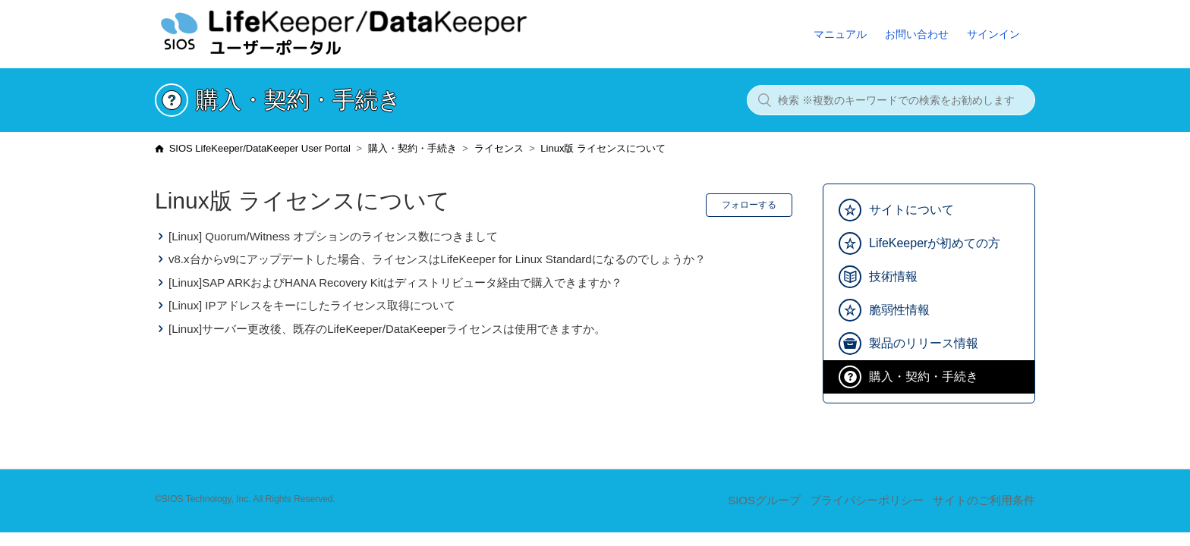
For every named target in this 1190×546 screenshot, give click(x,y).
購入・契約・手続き (412, 148)
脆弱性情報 (899, 309)
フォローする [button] (749, 204)
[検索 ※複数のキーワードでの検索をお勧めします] (891, 100)
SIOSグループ (764, 500)
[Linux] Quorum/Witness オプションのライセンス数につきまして (333, 236)
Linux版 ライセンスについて (603, 148)
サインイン (993, 34)
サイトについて (911, 209)
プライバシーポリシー (867, 500)
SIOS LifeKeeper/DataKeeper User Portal (260, 148)
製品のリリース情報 (923, 343)
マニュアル (840, 34)
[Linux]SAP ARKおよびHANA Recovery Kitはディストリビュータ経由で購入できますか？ (395, 282)
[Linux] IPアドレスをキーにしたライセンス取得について (311, 305)
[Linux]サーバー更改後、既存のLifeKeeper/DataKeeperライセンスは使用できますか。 (387, 328)
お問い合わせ (917, 34)
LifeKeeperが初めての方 (934, 243)
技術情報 (893, 276)
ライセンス (499, 148)
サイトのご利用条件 (984, 500)
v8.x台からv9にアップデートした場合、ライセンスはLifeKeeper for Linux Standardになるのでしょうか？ (437, 259)
